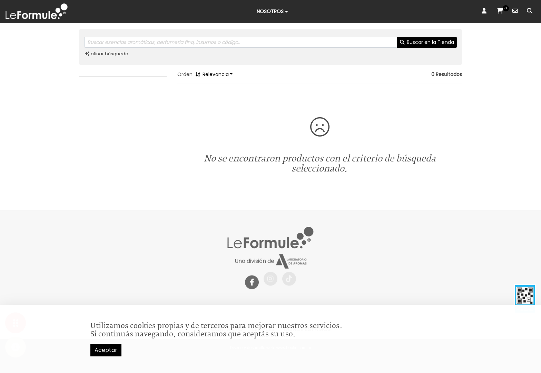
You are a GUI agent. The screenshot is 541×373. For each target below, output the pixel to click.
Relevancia (212, 74)
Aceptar (106, 350)
